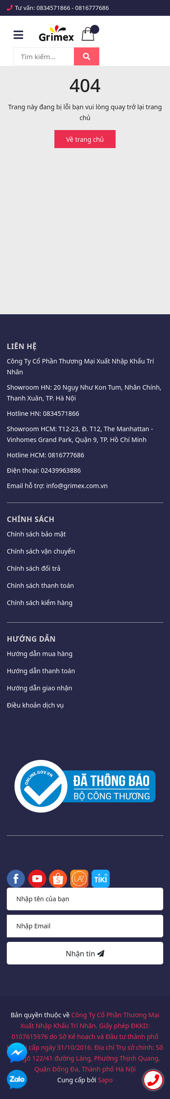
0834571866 (53, 8)
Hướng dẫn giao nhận (39, 688)
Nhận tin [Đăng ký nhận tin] (85, 954)
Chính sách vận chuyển (41, 551)
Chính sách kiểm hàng (40, 602)
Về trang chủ (85, 139)
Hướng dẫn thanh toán (41, 670)
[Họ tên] (85, 899)
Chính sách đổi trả (33, 568)
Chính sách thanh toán (40, 585)
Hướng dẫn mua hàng (40, 653)
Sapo (105, 1080)
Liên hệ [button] (22, 346)
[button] (85, 729)
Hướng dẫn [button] (31, 639)
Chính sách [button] (30, 519)
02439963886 (61, 470)
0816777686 (92, 8)
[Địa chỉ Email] (85, 926)
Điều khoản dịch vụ (35, 705)
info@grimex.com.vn (77, 485)
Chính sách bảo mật (36, 534)
